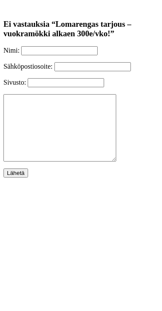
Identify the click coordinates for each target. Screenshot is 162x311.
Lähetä (16, 186)
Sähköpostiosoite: (28, 66)
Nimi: (11, 50)
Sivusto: (14, 82)
